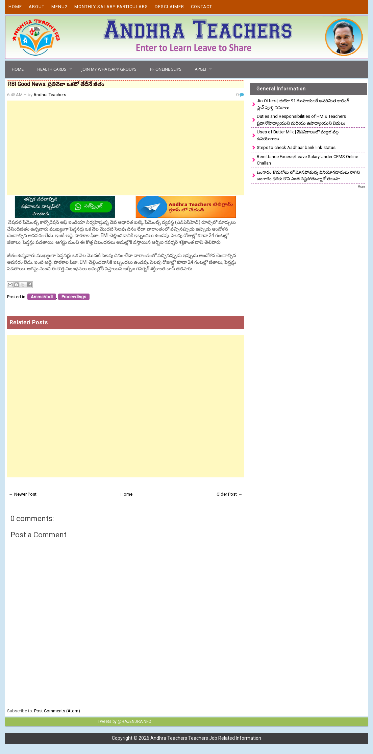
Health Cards (51, 69)
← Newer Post (22, 494)
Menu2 (59, 6)
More (361, 187)
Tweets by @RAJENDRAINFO (124, 721)
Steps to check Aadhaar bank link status (296, 147)
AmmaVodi (42, 296)
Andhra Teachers (49, 94)
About (37, 6)
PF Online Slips (165, 69)
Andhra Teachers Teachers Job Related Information (205, 738)
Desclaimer (169, 6)
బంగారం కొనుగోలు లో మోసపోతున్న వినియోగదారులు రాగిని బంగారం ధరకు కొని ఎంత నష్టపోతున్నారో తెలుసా (308, 175)
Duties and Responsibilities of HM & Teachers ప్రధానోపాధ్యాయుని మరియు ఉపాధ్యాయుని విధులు (301, 120)
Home (15, 6)
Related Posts (28, 322)
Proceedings (73, 296)
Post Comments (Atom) (57, 710)
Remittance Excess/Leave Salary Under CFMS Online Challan (307, 160)
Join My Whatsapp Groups (108, 69)
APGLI (200, 69)
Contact (201, 6)
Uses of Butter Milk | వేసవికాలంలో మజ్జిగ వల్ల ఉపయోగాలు (298, 135)
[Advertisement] (125, 148)
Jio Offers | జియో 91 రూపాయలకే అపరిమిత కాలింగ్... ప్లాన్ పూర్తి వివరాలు (304, 104)
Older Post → (229, 494)
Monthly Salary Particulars (111, 6)
